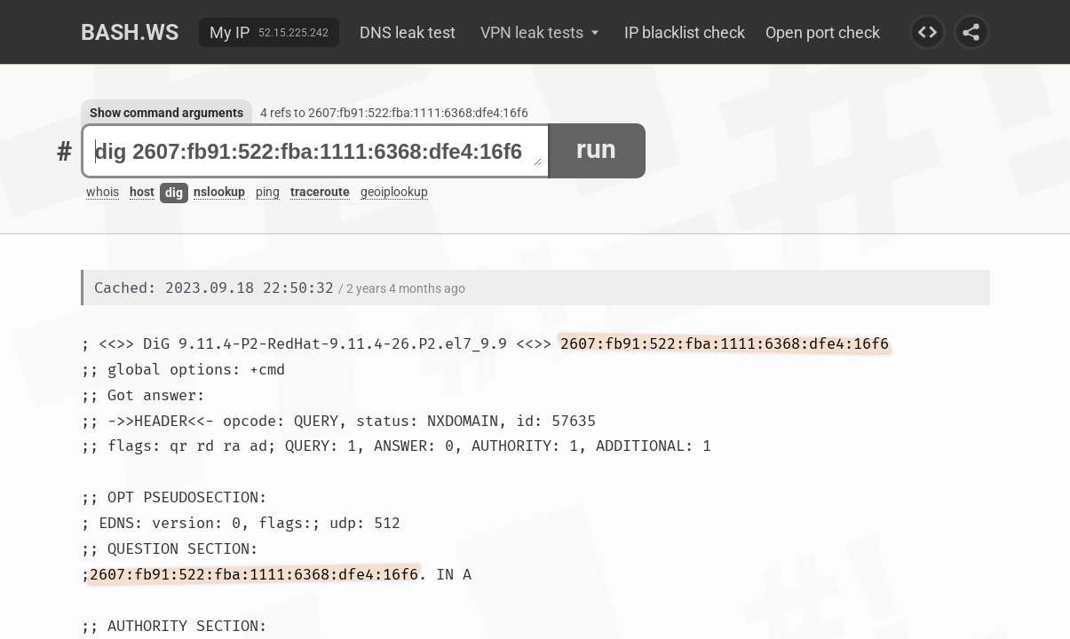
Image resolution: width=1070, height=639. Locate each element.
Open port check (822, 32)
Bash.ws (129, 32)
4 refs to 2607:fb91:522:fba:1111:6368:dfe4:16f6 (394, 113)
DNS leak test (408, 32)
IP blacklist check (684, 32)
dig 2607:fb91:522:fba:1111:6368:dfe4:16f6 (318, 151)
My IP (230, 32)
